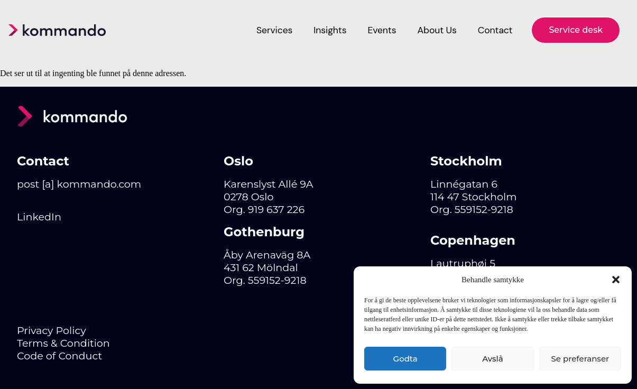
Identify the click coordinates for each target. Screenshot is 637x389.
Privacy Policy (51, 330)
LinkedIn (39, 216)
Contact (495, 30)
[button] (616, 279)
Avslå (492, 359)
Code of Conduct (59, 355)
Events (381, 30)
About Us (436, 30)
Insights (329, 30)
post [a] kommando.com (79, 184)
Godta (405, 359)
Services (274, 30)
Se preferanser (580, 359)
